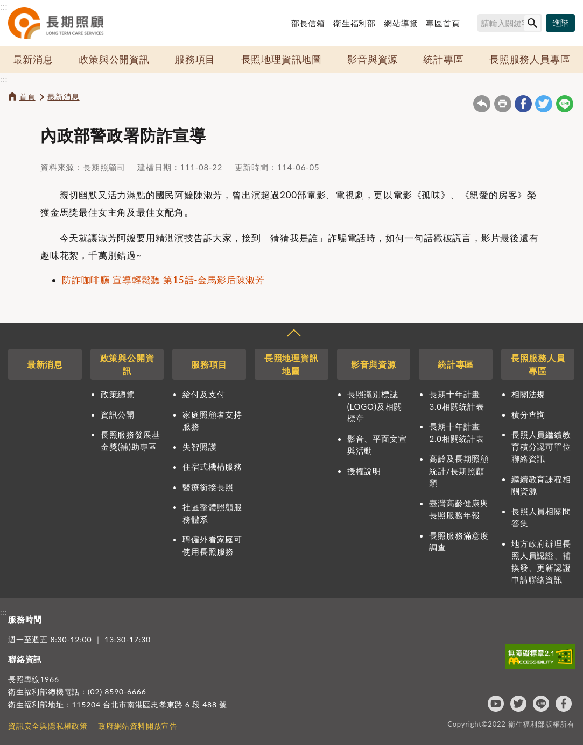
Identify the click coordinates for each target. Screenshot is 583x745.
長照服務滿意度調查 (459, 542)
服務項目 (195, 59)
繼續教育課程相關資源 (541, 485)
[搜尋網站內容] (509, 23)
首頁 (27, 96)
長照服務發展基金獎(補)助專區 (130, 440)
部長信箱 (308, 23)
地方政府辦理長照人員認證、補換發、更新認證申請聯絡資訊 (541, 562)
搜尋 (472, 24)
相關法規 (528, 394)
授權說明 (364, 471)
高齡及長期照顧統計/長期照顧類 (459, 471)
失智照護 (199, 447)
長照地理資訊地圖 (281, 59)
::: (4, 6)
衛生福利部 (354, 23)
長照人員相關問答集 (541, 517)
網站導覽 (401, 23)
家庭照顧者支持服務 (212, 421)
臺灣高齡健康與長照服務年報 (459, 509)
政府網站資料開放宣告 (138, 725)
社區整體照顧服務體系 (212, 513)
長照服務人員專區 (529, 59)
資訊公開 (118, 414)
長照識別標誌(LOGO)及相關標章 (374, 406)
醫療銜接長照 (208, 487)
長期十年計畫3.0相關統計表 (456, 400)
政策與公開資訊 (114, 59)
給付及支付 (203, 394)
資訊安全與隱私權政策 (48, 725)
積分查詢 (528, 414)
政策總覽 (118, 394)
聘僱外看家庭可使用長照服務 (212, 545)
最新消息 (33, 59)
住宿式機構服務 (212, 466)
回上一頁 (481, 103)
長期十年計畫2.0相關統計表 (456, 432)
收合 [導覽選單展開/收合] (293, 334)
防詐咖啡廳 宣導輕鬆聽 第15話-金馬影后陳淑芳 (163, 279)
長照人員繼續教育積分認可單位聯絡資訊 (541, 446)
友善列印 (502, 103)
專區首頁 (443, 23)
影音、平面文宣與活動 (377, 445)
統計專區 (443, 59)
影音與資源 (372, 59)
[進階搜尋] (560, 23)
